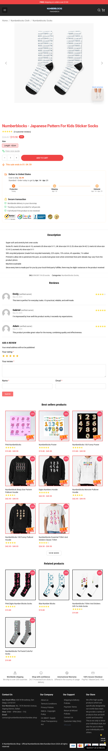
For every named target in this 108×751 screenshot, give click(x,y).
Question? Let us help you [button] (96, 748)
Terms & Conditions (49, 704)
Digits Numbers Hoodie (48, 490)
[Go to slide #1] (47, 108)
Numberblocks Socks (42, 20)
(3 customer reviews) (22, 132)
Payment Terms (70, 707)
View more (54, 553)
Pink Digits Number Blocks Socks (18, 604)
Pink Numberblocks (13, 445)
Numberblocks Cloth (20, 20)
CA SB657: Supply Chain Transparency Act (49, 721)
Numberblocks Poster (48, 445)
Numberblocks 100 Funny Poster (85, 445)
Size (4, 141)
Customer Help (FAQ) (72, 721)
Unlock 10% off (103, 739)
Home (5, 20)
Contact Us (68, 717)
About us (44, 700)
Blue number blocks (47, 604)
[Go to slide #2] (61, 108)
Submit (8, 394)
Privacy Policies (47, 707)
